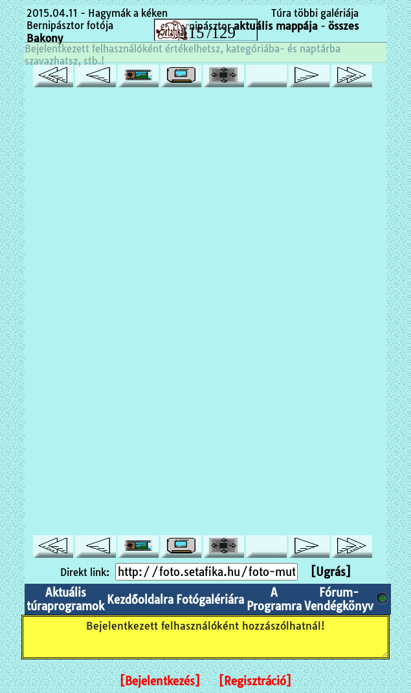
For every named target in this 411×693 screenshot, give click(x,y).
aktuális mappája (276, 25)
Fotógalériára (210, 599)
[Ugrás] (331, 572)
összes (343, 25)
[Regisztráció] (255, 681)
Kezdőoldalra (140, 599)
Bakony (45, 38)
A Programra (274, 599)
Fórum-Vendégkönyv (338, 599)
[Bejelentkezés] (160, 681)
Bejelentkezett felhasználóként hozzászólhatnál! (205, 637)
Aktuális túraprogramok (65, 599)
